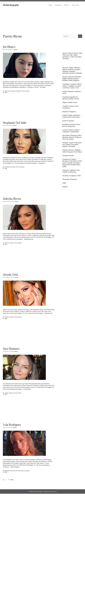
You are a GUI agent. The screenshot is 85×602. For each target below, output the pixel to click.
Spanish (27, 470)
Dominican (77, 91)
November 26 (14, 470)
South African (73, 161)
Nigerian (65, 146)
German (71, 106)
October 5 (11, 317)
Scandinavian (66, 159)
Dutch (64, 93)
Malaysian (74, 135)
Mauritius (65, 137)
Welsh (64, 183)
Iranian (64, 117)
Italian (78, 117)
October (7, 243)
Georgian (65, 106)
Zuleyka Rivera (12, 198)
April (80, 53)
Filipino (64, 102)
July (71, 55)
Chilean (79, 84)
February (70, 53)
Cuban (72, 88)
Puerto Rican (26, 91)
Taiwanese (65, 170)
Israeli (73, 117)
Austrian (72, 73)
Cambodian (65, 84)
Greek (76, 106)
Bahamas (65, 77)
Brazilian (65, 80)
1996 (6, 168)
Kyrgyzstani (71, 126)
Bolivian (70, 78)
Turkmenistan (72, 172)
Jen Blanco (9, 46)
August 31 (11, 393)
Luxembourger (74, 132)
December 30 (13, 167)
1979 (6, 394)
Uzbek (79, 175)
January (64, 53)
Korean (78, 124)
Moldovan (78, 137)
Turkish (64, 172)
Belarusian (77, 77)
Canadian (73, 84)
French (75, 102)
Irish (69, 117)
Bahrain (71, 77)
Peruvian (71, 150)
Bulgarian (76, 80)
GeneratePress (53, 491)
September (65, 57)
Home (50, 5)
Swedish (73, 165)
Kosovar (64, 126)
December (12, 91)
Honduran (65, 111)
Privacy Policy (75, 5)
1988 (6, 318)
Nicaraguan (74, 144)
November (7, 470)
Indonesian (76, 115)
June (67, 55)
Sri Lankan (76, 163)
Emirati (71, 99)
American (7, 91)
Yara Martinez (11, 348)
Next (12, 480)
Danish (64, 91)
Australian (65, 73)
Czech (77, 88)
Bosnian (75, 78)
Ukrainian (65, 175)
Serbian (73, 159)
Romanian (65, 155)
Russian (71, 155)
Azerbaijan (79, 73)
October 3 (11, 243)
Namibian (65, 143)
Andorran (71, 69)
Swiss (78, 165)
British (71, 80)
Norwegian (71, 146)
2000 (6, 92)
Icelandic (65, 115)
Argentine (65, 71)
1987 (6, 244)
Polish (64, 152)
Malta (79, 135)
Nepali (71, 143)
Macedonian (66, 135)
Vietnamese (73, 179)
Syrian (64, 166)
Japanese (71, 121)
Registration (58, 5)
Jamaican (65, 121)
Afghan (71, 68)
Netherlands (77, 143)
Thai (78, 170)
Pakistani (65, 150)
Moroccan (65, 139)
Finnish (70, 102)
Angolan (77, 69)
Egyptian (72, 97)
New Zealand (66, 144)
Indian (70, 115)
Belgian (64, 78)
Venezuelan (65, 179)
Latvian (64, 130)
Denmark (70, 91)
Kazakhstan (65, 124)
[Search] (80, 36)
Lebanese (70, 130)
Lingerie (76, 130)
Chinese (64, 86)
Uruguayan (72, 175)
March (76, 53)
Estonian (76, 99)
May (64, 55)
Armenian (72, 71)
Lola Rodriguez (12, 424)
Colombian (71, 86)
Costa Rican (65, 88)
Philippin (77, 150)
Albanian (77, 68)
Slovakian (65, 161)
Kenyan (72, 124)
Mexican (71, 137)
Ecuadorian (65, 97)
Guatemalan (66, 108)
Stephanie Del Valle (14, 122)
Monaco (71, 139)
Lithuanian (65, 132)
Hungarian (72, 111)
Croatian (78, 86)
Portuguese (70, 152)
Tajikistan (73, 170)
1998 (6, 472)
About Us (66, 5)
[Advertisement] (42, 19)
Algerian (64, 69)
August (6, 393)
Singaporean (66, 165)
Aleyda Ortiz (10, 274)
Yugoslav (65, 186)
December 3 (19, 91)
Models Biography (11, 5)
